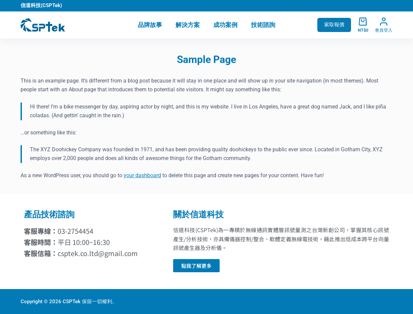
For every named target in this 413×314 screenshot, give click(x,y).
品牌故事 (150, 24)
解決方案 (188, 24)
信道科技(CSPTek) (41, 5)
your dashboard (142, 175)
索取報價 (334, 25)
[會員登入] (383, 25)
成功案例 (225, 24)
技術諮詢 (263, 24)
